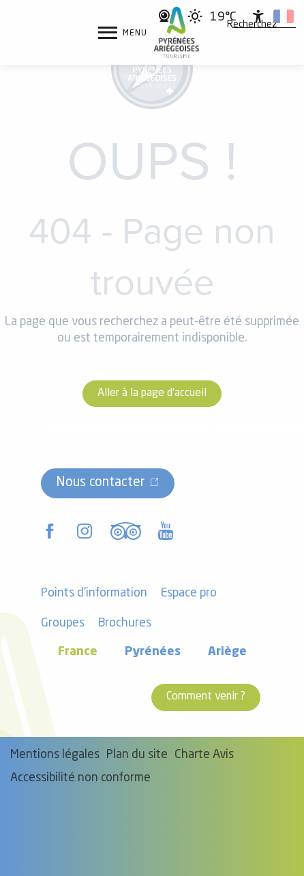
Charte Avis (204, 755)
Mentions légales (55, 755)
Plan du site (137, 755)
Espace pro (189, 593)
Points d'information (94, 593)
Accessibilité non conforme (80, 778)
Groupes (63, 623)
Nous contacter (100, 482)
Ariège (227, 652)
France (77, 652)
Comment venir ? (205, 696)
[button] (252, 25)
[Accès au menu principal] (122, 33)
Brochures (124, 623)
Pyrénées (153, 652)
